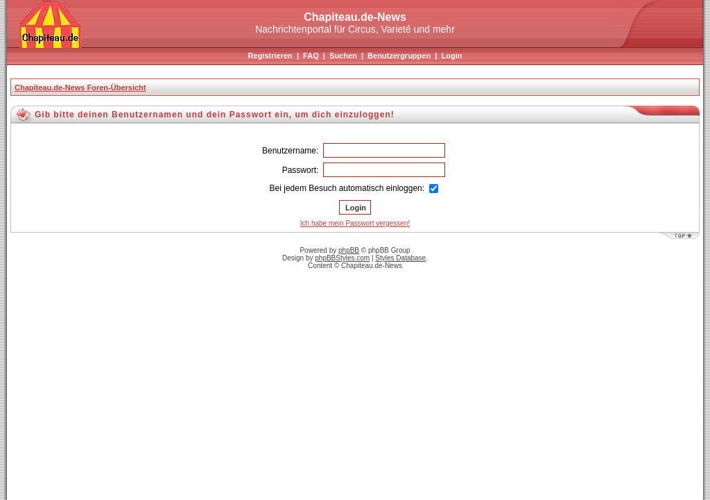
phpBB (348, 250)
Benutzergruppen (399, 55)
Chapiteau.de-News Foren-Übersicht (80, 87)
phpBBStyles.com (342, 258)
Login (451, 55)
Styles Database (400, 258)
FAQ (311, 55)
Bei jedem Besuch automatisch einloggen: (354, 188)
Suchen (343, 55)
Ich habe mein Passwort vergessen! (355, 223)
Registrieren (270, 55)
